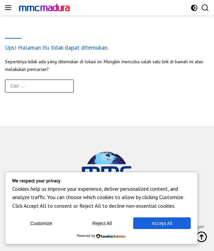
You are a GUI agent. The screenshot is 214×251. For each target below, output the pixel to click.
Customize (41, 223)
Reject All (102, 223)
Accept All (162, 223)
